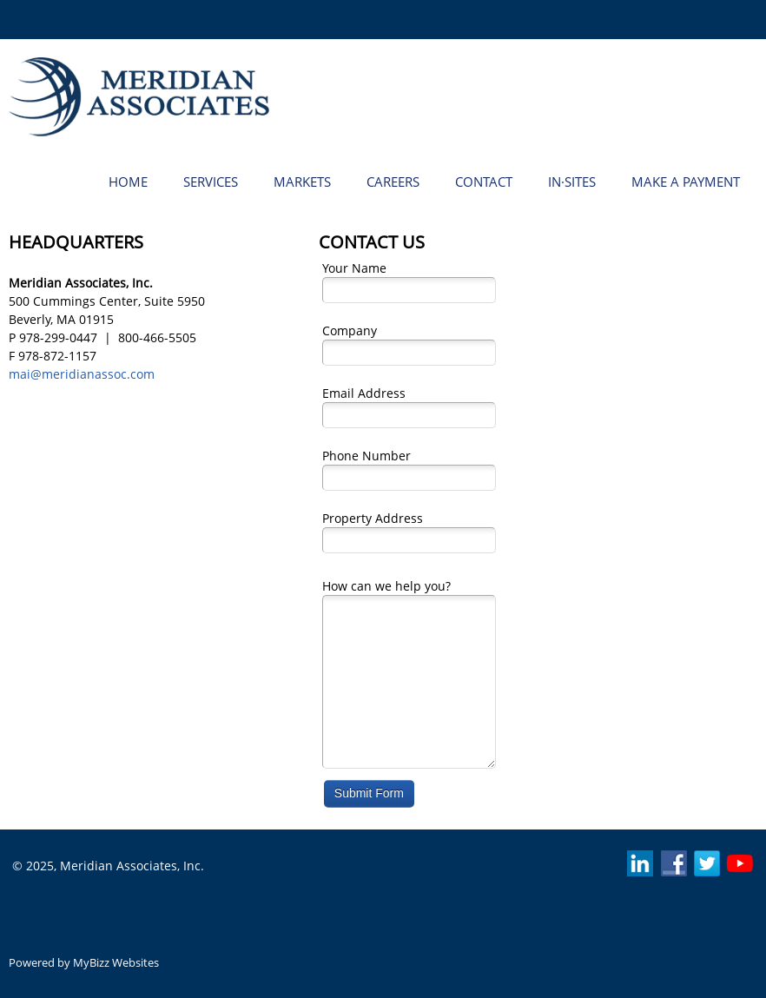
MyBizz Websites (116, 962)
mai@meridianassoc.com (82, 374)
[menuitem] (128, 180)
